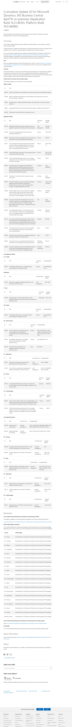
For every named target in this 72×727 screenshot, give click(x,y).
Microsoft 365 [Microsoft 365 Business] (38, 722)
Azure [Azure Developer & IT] (48, 716)
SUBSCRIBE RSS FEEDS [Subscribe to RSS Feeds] (10, 657)
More (37, 1)
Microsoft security (33, 691)
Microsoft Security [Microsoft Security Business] (39, 718)
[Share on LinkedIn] (6, 654)
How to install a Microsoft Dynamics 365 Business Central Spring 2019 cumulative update (26, 623)
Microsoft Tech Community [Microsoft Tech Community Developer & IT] (52, 725)
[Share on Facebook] (4, 654)
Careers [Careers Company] (59, 716)
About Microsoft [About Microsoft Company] (61, 718)
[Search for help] (63, 1)
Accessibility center (46, 691)
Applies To (7, 30)
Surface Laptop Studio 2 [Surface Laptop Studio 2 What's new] (7, 720)
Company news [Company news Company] (60, 720)
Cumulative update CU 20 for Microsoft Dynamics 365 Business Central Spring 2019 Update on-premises (28, 522)
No (47, 709)
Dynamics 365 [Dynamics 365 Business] (38, 720)
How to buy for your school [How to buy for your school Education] (30, 725)
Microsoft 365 (22, 1)
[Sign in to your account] (66, 1)
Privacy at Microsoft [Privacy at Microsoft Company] (61, 722)
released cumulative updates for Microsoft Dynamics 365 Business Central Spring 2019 (28, 54)
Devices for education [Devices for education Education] (29, 718)
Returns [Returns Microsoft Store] (16, 722)
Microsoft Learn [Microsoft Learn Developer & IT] (50, 720)
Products (32, 1)
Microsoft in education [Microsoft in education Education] (29, 716)
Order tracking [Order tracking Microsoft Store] (17, 724)
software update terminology (23, 637)
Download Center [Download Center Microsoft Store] (18, 718)
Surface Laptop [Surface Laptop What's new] (6, 718)
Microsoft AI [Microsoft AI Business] (38, 716)
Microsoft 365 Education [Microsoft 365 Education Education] (30, 723)
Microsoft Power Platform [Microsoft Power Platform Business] (40, 724)
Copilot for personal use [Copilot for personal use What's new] (7, 724)
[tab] (8, 678)
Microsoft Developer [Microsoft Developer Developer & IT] (51, 718)
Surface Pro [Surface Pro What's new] (5, 716)
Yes (40, 709)
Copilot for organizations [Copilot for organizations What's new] (8, 722)
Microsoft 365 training (21, 691)
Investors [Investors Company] (59, 724)
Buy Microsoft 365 (44, 1)
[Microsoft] (8, 2)
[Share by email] (10, 654)
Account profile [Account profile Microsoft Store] (17, 716)
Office (28, 1)
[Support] (16, 2)
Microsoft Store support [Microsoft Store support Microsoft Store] (19, 720)
